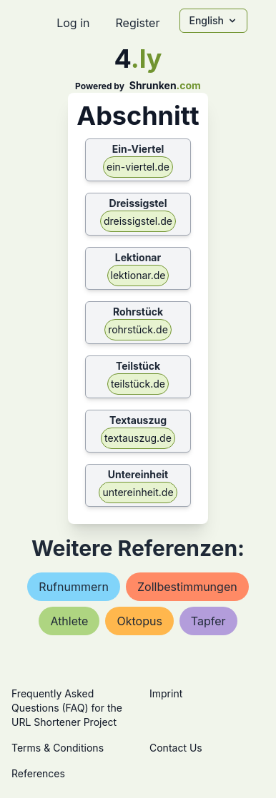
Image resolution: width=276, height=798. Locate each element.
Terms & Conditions (57, 748)
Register (137, 23)
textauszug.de (138, 438)
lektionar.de (138, 275)
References (38, 773)
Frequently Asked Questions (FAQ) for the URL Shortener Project (66, 707)
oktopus (139, 621)
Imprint (165, 693)
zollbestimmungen (187, 587)
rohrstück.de (138, 329)
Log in (72, 23)
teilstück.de (138, 384)
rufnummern (74, 587)
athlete (69, 621)
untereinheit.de (137, 492)
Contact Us (175, 748)
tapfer (208, 621)
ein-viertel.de (138, 167)
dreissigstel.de (138, 221)
